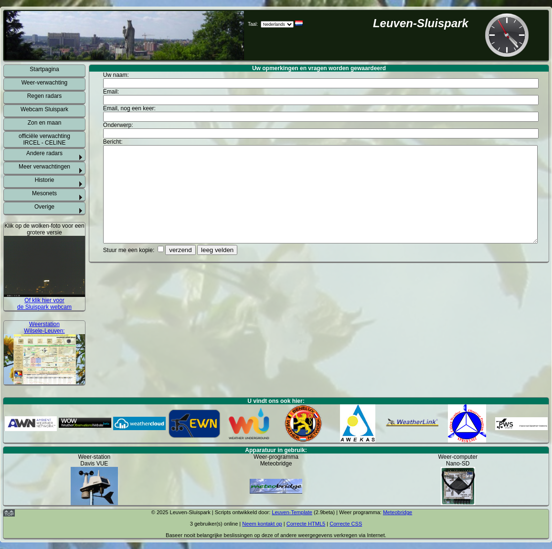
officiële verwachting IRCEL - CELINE (44, 139)
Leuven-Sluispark (420, 23)
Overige (44, 206)
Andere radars (44, 153)
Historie (44, 180)
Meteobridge (397, 512)
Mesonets (44, 193)
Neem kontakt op (262, 524)
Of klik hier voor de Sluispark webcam (44, 303)
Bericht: (113, 141)
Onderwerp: (119, 125)
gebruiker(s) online (216, 524)
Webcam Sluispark (44, 109)
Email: (112, 91)
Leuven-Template (292, 512)
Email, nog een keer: (130, 108)
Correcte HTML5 (306, 524)
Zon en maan (45, 122)
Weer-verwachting (44, 82)
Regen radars (44, 96)
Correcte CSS (345, 524)
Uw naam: (116, 75)
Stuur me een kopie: (129, 250)
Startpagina (44, 69)
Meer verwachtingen (44, 166)
